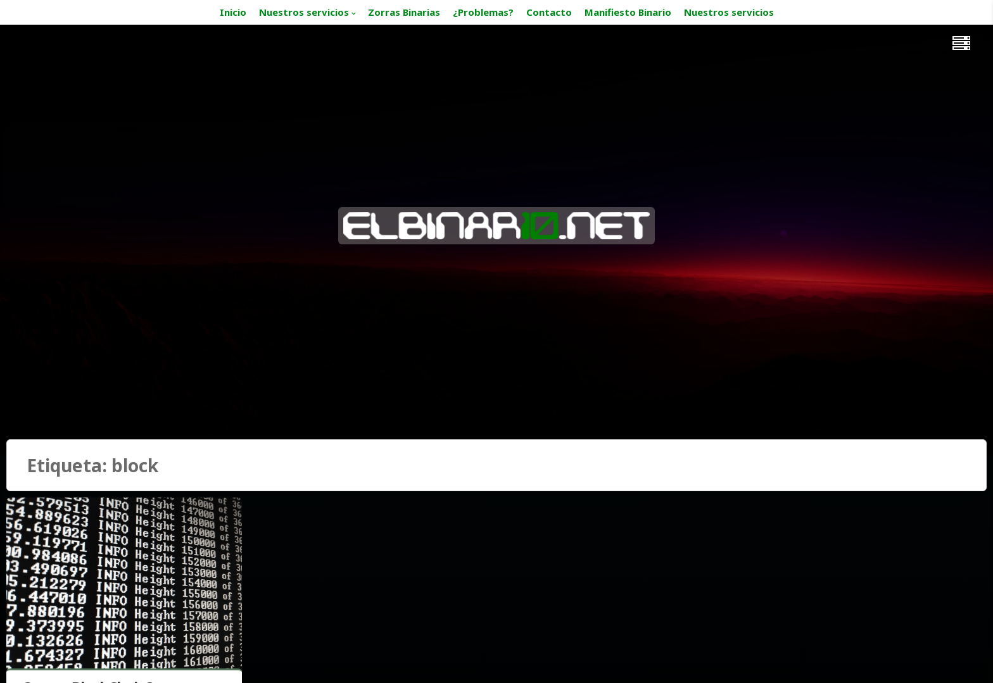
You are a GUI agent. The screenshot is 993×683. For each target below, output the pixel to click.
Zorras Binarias (404, 12)
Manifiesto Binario (628, 12)
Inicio (233, 12)
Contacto (549, 12)
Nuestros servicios (304, 12)
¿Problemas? (483, 12)
